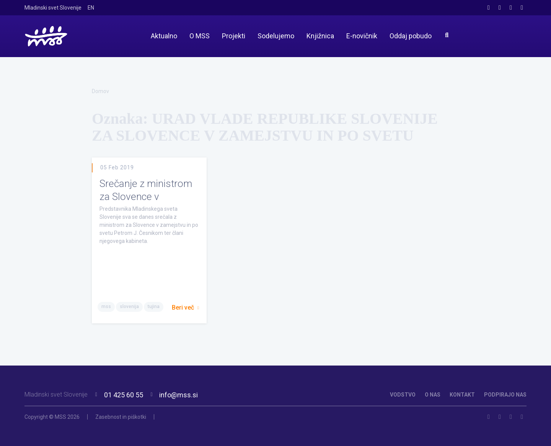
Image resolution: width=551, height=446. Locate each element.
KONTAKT (462, 395)
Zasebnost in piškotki (120, 417)
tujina (154, 306)
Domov (100, 91)
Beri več (185, 307)
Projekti (233, 36)
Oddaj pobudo (411, 36)
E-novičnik (361, 36)
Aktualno (164, 36)
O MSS (199, 36)
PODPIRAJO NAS (505, 395)
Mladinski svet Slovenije (53, 8)
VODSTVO (403, 395)
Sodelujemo (276, 36)
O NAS (432, 395)
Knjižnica (320, 36)
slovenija (129, 306)
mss (106, 306)
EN (91, 8)
